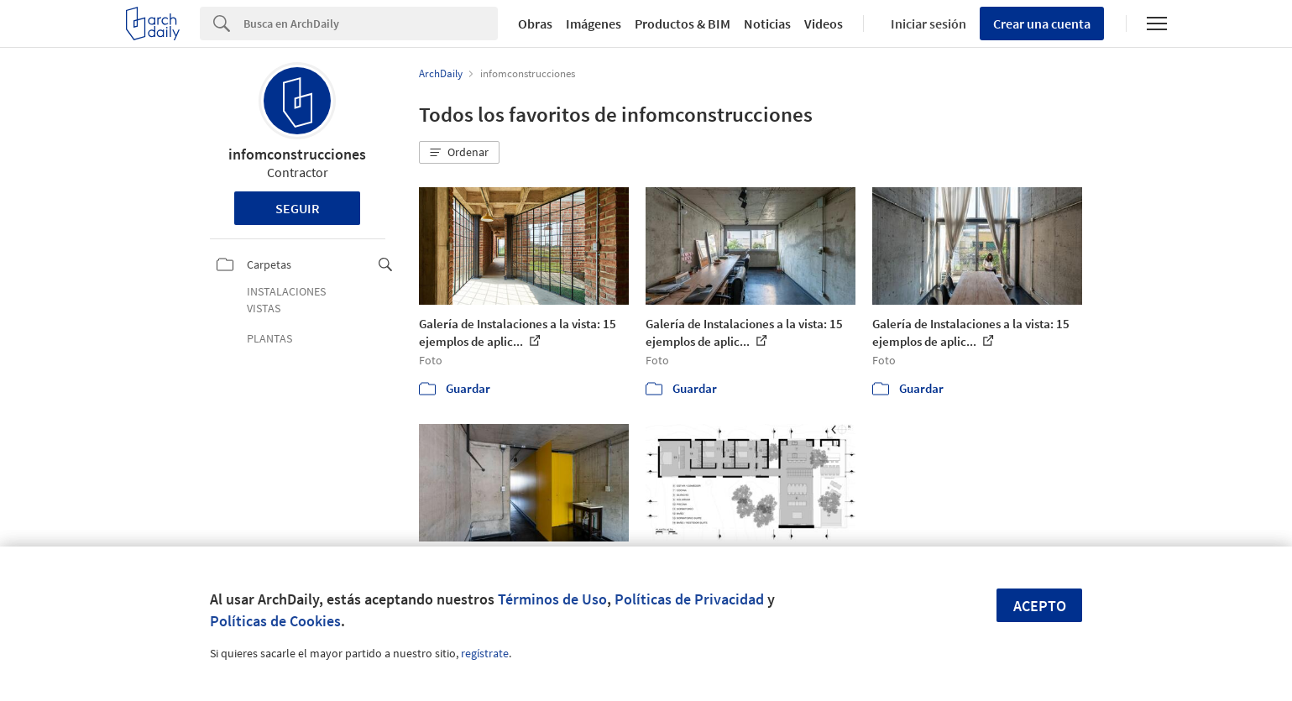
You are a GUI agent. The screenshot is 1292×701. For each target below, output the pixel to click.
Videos (823, 23)
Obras (535, 23)
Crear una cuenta (1042, 23)
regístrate (485, 653)
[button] (459, 153)
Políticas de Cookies (275, 620)
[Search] (370, 23)
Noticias (767, 23)
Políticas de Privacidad (689, 599)
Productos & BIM (682, 23)
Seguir (297, 208)
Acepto (1039, 605)
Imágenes (593, 23)
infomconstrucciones (297, 154)
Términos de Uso (552, 599)
